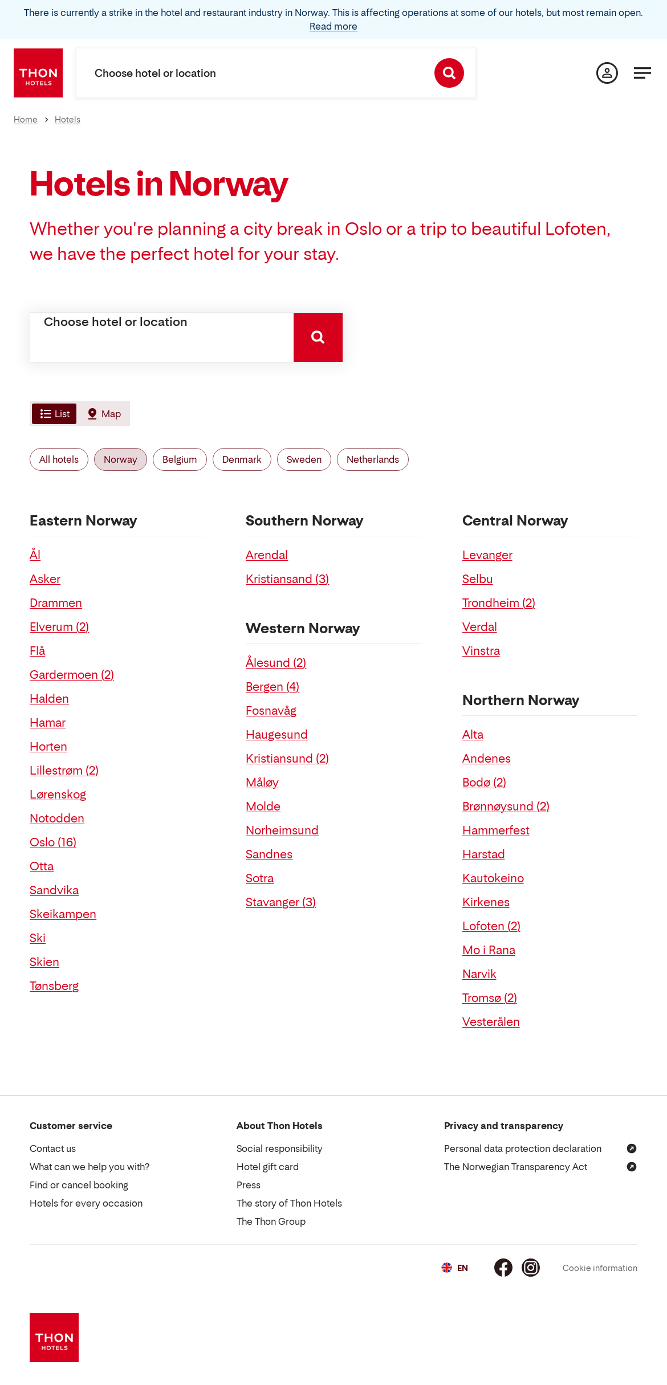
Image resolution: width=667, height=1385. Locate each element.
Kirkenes (486, 902)
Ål (35, 555)
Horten (48, 746)
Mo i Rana (488, 950)
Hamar (48, 723)
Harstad (483, 854)
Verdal (479, 627)
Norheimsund (282, 830)
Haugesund (277, 735)
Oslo (53, 842)
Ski (38, 938)
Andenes (486, 758)
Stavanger (281, 902)
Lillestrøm (64, 770)
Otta (42, 866)
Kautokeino (493, 878)
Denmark (242, 459)
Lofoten (491, 926)
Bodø (484, 782)
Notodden (57, 818)
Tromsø (489, 998)
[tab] (53, 413)
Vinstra (481, 651)
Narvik (479, 974)
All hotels (59, 459)
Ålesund (276, 663)
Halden (49, 699)
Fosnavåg (271, 711)
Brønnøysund (506, 806)
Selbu (477, 579)
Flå (37, 651)
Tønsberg (54, 986)
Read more (333, 26)
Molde (263, 806)
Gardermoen (72, 675)
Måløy (262, 782)
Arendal (267, 555)
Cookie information (600, 1268)
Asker (45, 579)
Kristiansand (287, 579)
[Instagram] (531, 1267)
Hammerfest (496, 830)
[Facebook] (503, 1267)
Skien (44, 962)
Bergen (272, 687)
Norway (120, 459)
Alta (472, 735)
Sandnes (269, 854)
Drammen (56, 603)
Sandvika (54, 890)
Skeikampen (63, 914)
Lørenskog (58, 794)
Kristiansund (287, 758)
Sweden (304, 459)
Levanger (487, 555)
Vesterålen (491, 1022)
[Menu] (642, 73)
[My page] (607, 73)
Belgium (179, 459)
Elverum (59, 627)
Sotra (260, 878)
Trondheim (498, 603)
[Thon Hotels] (38, 72)
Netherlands (373, 459)
